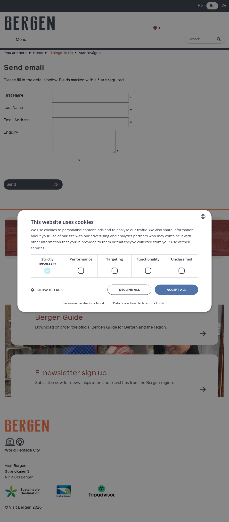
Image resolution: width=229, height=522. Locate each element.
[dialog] (114, 261)
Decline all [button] (129, 290)
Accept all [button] (176, 290)
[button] (47, 290)
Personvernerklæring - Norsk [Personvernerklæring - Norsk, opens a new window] (81, 303)
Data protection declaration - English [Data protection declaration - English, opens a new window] (141, 303)
